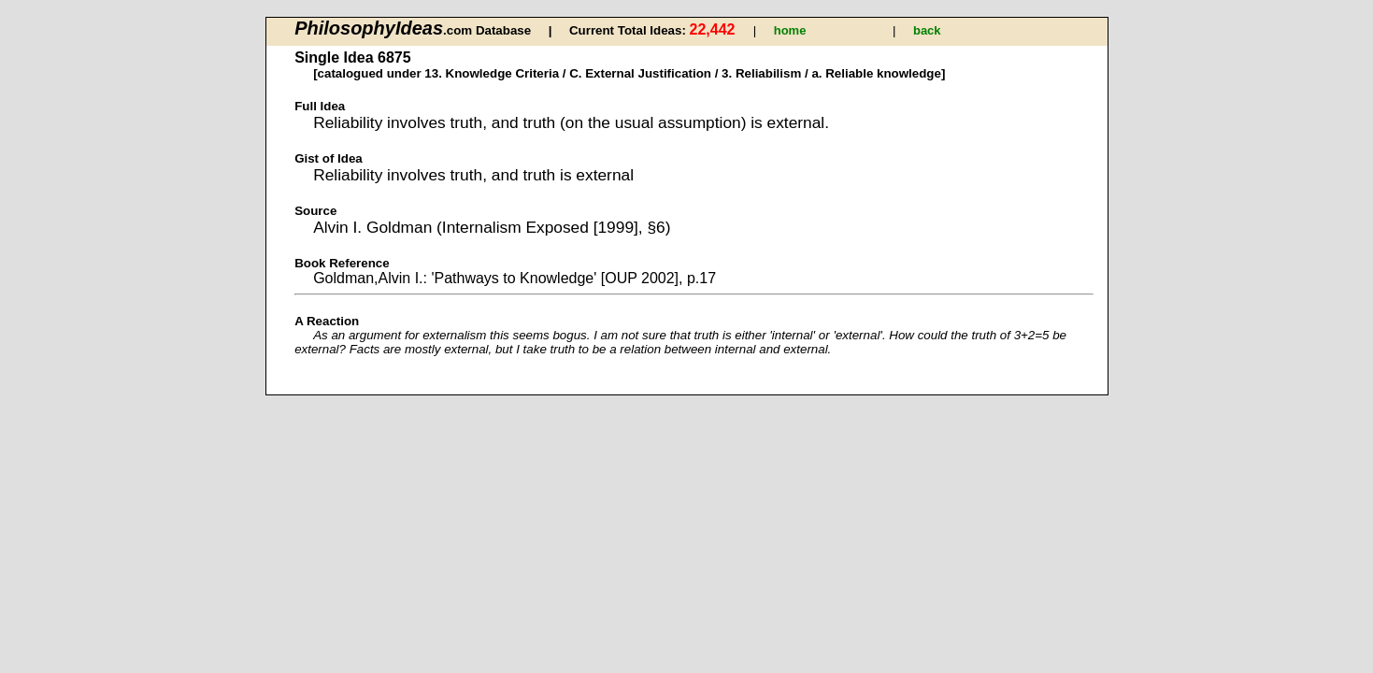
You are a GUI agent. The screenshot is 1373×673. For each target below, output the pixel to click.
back (927, 30)
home (790, 30)
